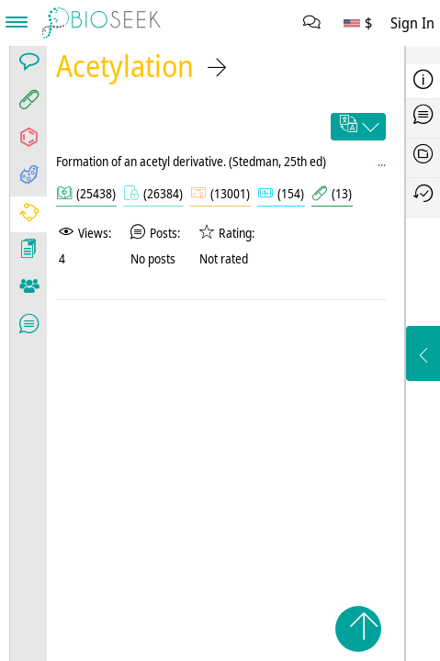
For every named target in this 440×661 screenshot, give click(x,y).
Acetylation (125, 65)
